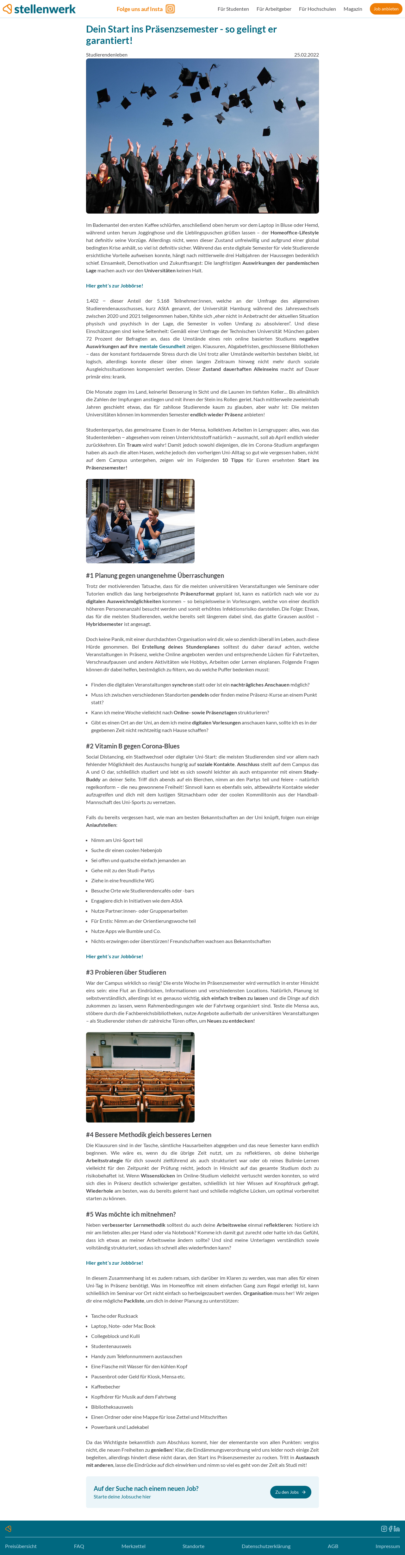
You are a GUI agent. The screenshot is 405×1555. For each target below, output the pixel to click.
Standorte (193, 1546)
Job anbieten (386, 8)
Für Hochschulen (317, 9)
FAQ (79, 1546)
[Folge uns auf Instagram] (147, 9)
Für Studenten (233, 9)
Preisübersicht (21, 1546)
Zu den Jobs (290, 1492)
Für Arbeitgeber (274, 9)
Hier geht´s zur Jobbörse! (114, 285)
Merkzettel (134, 1546)
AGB (333, 1546)
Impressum (388, 1546)
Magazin (353, 9)
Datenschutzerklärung (266, 1546)
